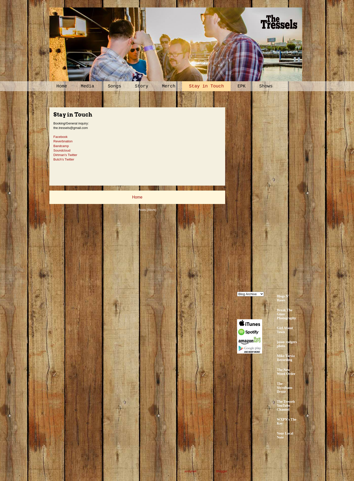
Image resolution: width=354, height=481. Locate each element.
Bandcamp (61, 146)
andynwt (190, 471)
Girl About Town (285, 330)
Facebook (60, 137)
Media (87, 86)
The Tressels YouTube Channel (286, 405)
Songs (114, 86)
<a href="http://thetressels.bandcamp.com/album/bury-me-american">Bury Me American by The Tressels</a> (280, 190)
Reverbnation (62, 141)
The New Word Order (286, 372)
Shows (266, 86)
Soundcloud (62, 150)
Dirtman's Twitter (65, 155)
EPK (242, 86)
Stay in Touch (206, 86)
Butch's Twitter (63, 159)
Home (61, 86)
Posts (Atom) (147, 210)
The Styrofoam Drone (284, 388)
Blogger (221, 471)
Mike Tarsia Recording (286, 358)
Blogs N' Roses (283, 298)
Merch (168, 86)
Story (141, 86)
